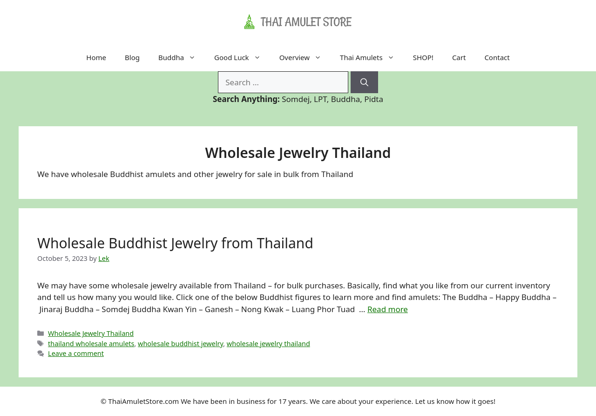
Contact (496, 57)
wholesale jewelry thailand (268, 343)
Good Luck (242, 57)
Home (96, 57)
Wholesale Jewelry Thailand (91, 333)
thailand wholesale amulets (91, 343)
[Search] (364, 82)
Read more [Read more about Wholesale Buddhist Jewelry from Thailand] (387, 309)
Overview (305, 57)
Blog (132, 57)
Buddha (181, 57)
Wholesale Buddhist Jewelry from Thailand (175, 242)
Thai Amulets (372, 57)
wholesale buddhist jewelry (180, 343)
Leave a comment (76, 353)
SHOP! (423, 57)
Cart (459, 57)
